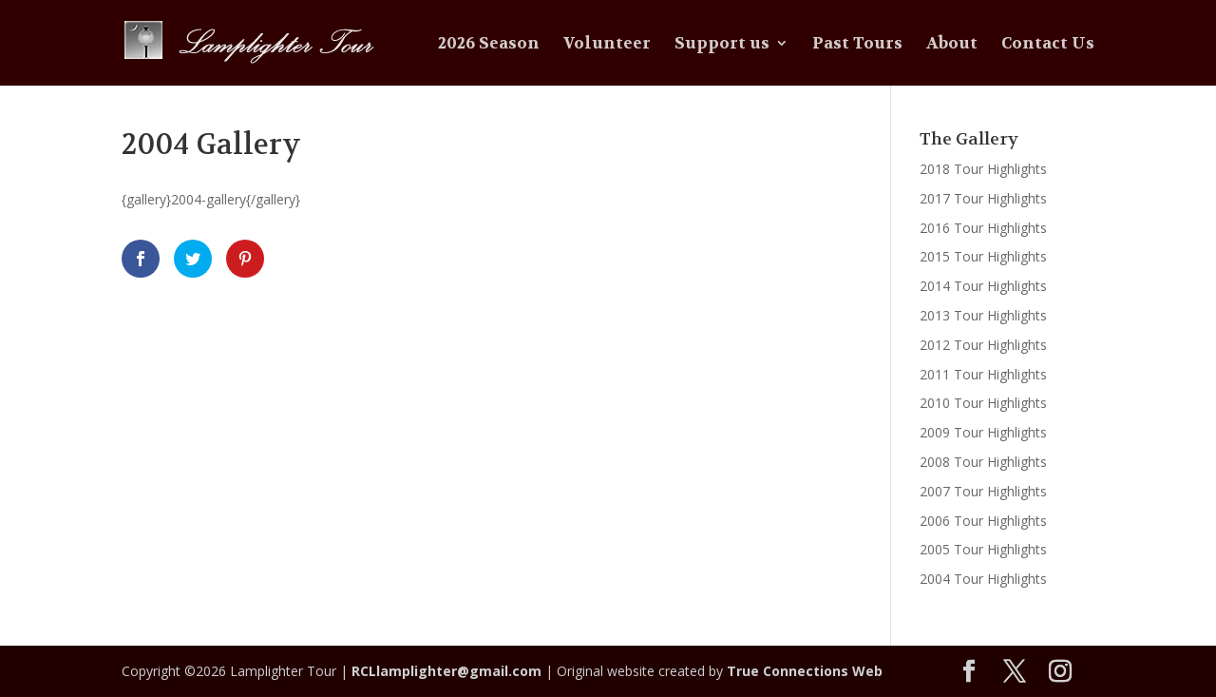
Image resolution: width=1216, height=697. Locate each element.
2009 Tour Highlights (983, 432)
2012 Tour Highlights (983, 345)
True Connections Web (805, 671)
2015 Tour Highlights (983, 256)
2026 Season (489, 44)
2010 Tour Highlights (983, 403)
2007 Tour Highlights (983, 491)
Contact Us (1047, 44)
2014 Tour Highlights (983, 286)
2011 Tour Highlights (983, 374)
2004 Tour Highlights (983, 579)
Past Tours (857, 44)
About (952, 44)
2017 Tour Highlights (983, 198)
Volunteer (607, 44)
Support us (722, 44)
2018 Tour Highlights (983, 169)
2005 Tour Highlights (983, 549)
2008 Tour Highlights (983, 462)
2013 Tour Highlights (983, 315)
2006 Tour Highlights (983, 521)
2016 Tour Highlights (983, 228)
